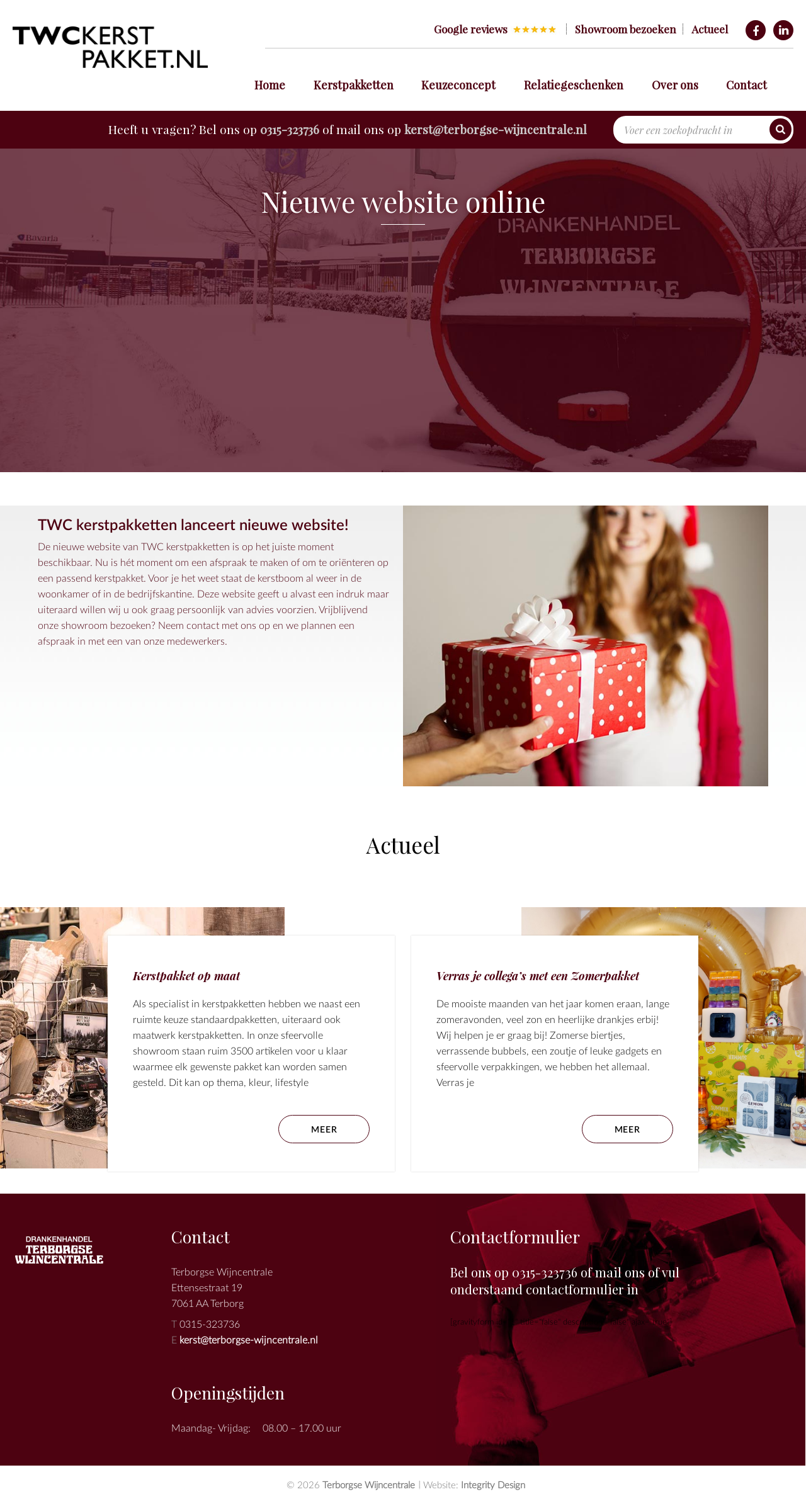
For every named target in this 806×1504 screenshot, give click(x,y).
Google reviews (471, 29)
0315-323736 (289, 129)
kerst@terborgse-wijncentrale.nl (495, 129)
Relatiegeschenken (573, 85)
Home (269, 85)
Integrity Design (493, 1484)
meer (627, 1129)
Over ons (675, 85)
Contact (746, 85)
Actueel (709, 29)
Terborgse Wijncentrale (368, 1484)
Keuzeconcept (458, 85)
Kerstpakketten (354, 85)
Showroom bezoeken (625, 29)
